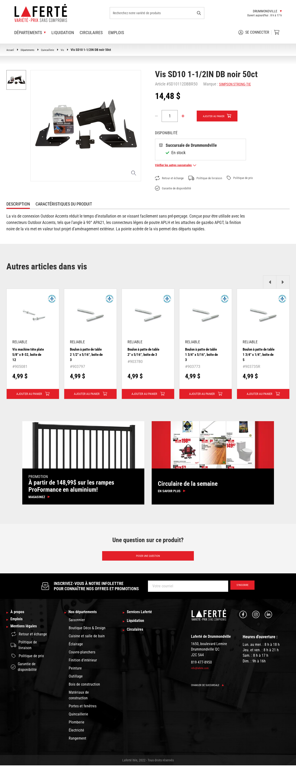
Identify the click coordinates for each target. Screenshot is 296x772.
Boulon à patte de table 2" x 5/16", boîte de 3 (143, 354)
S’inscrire (239, 592)
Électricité (76, 737)
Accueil (11, 50)
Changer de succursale (211, 691)
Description (18, 204)
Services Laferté (143, 618)
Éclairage (76, 650)
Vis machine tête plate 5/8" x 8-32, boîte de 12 (27, 354)
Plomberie (76, 729)
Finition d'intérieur (83, 667)
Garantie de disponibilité (177, 188)
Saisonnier (77, 626)
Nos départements (86, 618)
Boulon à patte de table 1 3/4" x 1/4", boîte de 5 (258, 354)
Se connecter (253, 32)
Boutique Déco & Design (87, 634)
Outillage (76, 683)
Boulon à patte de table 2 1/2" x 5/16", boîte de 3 (85, 354)
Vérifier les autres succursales (180, 165)
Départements (32, 50)
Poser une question (148, 560)
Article (160, 83)
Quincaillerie (56, 50)
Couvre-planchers (82, 658)
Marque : (210, 83)
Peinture (75, 675)
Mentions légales (26, 637)
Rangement (77, 745)
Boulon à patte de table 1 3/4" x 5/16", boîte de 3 (200, 354)
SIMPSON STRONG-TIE (238, 83)
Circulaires (91, 32)
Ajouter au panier (218, 116)
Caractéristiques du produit (64, 204)
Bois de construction (84, 691)
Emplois (116, 32)
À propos (19, 618)
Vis (73, 50)
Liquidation (62, 32)
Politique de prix (256, 178)
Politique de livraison (215, 178)
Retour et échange (172, 178)
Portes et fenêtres (82, 712)
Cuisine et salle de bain (87, 642)
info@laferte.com (202, 674)
